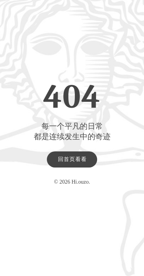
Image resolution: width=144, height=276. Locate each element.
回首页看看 (72, 159)
